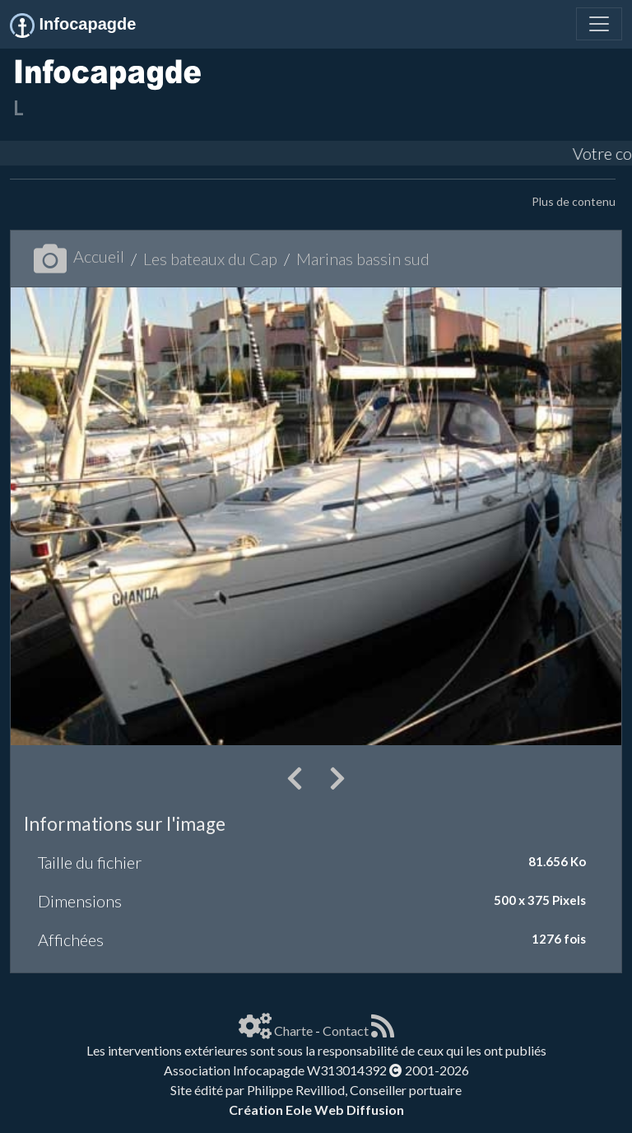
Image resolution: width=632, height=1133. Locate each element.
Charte (293, 1030)
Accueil (79, 256)
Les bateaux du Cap (210, 258)
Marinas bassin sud (363, 258)
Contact (346, 1030)
